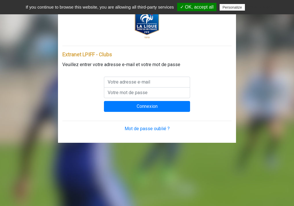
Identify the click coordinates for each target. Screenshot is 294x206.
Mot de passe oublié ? (147, 128)
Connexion (147, 106)
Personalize (232, 7)
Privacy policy (260, 7)
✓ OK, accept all (197, 7)
